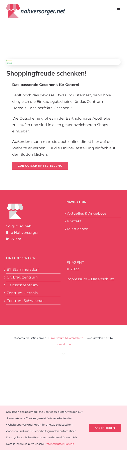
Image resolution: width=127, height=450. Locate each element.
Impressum (77, 279)
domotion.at (63, 344)
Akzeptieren (105, 428)
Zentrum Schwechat (25, 301)
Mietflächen (78, 229)
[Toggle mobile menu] (119, 10)
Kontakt (74, 221)
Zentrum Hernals (22, 293)
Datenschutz (102, 279)
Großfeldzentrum (22, 277)
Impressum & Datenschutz (66, 337)
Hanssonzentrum (22, 285)
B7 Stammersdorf (23, 269)
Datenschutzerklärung (59, 443)
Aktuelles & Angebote (86, 213)
